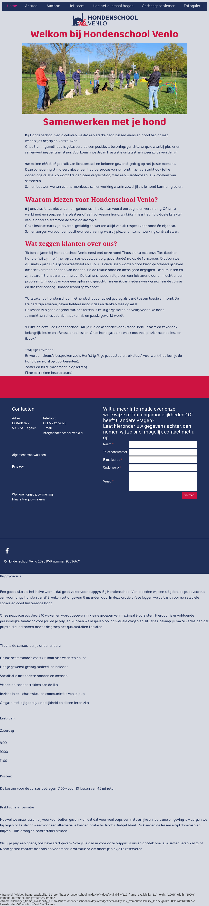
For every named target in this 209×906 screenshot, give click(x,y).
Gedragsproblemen (159, 6)
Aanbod (53, 6)
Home (12, 6)
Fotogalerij (193, 6)
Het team (76, 6)
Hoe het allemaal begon (113, 6)
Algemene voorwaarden (29, 455)
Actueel (31, 6)
